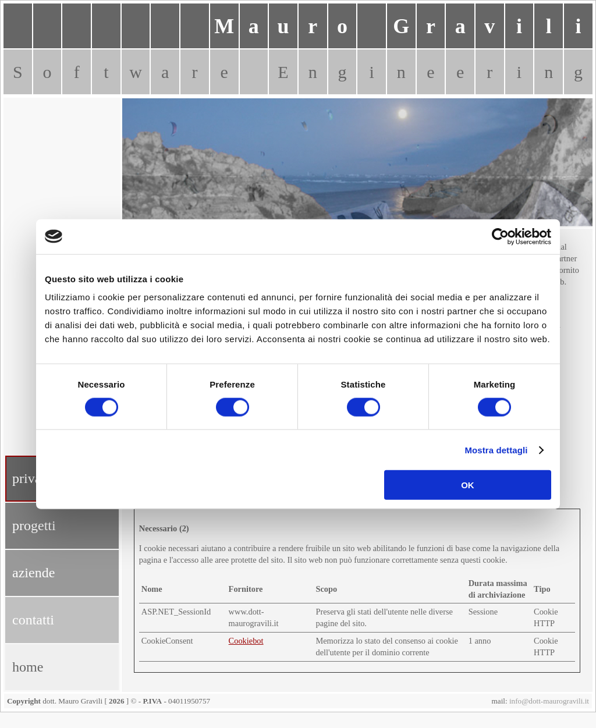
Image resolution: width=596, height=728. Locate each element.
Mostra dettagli (495, 449)
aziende (33, 572)
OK (467, 485)
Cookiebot (246, 640)
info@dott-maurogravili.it (549, 701)
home (27, 666)
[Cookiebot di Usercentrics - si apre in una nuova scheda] (500, 236)
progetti (34, 525)
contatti (33, 619)
